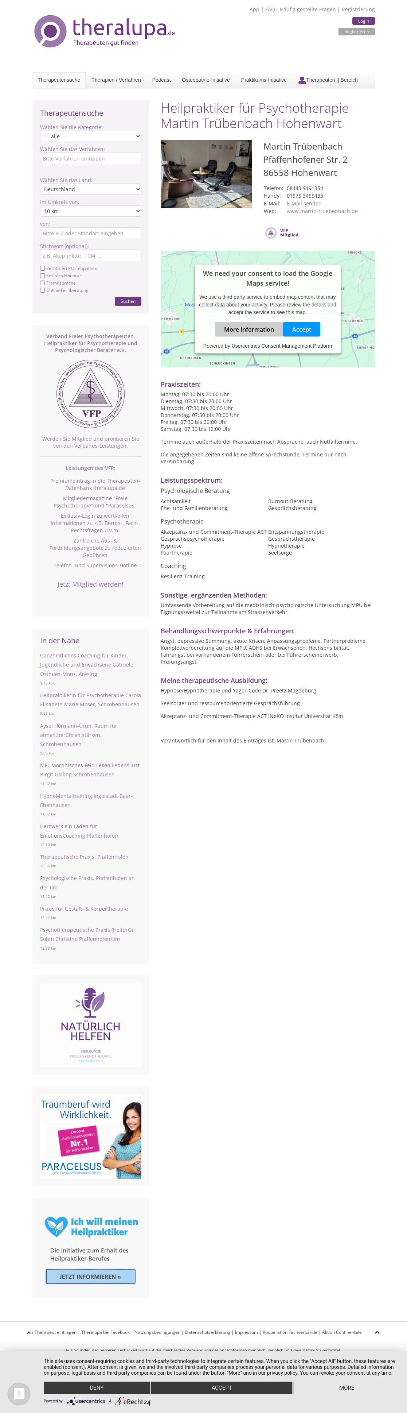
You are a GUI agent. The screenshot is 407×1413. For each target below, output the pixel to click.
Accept (301, 329)
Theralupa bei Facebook (105, 1332)
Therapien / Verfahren (116, 80)
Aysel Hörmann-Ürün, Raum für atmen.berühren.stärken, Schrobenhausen (78, 735)
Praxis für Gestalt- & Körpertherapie (84, 908)
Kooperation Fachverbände (290, 1332)
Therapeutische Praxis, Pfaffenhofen (84, 856)
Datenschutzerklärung (207, 1332)
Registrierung (358, 9)
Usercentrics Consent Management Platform (282, 346)
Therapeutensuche (59, 80)
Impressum (246, 1332)
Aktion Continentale (342, 1332)
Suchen (128, 301)
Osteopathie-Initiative (206, 80)
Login (363, 21)
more (346, 1388)
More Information (249, 329)
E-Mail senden (304, 203)
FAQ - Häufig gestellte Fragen (300, 9)
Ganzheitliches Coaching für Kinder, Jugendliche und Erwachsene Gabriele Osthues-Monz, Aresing (86, 664)
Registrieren (356, 31)
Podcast (161, 80)
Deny (96, 1388)
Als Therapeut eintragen (52, 1332)
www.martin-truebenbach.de (322, 211)
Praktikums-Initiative (264, 80)
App (254, 9)
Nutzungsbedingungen (157, 1332)
